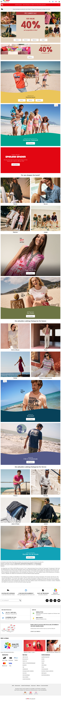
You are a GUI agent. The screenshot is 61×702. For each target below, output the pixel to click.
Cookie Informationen (26, 679)
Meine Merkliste (25, 677)
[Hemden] (45, 482)
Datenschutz (17, 685)
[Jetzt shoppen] (30, 125)
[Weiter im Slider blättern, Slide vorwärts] (58, 646)
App (23, 667)
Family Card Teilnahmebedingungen (29, 663)
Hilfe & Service (25, 657)
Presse (42, 667)
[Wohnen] (30, 52)
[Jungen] (45, 219)
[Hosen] (45, 337)
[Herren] (45, 191)
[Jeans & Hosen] (15, 511)
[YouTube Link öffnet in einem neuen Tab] (58, 600)
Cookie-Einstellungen (25, 685)
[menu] (1, 1)
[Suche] (10, 600)
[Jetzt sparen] (30, 444)
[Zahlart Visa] (10, 664)
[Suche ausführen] (20, 600)
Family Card (25, 661)
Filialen (42, 663)
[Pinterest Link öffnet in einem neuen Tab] (55, 600)
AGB (13, 685)
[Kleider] (15, 365)
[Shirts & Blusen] (15, 337)
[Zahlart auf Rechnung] (10, 659)
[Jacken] (45, 511)
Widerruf (38, 685)
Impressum (33, 685)
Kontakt (42, 659)
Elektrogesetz (43, 673)
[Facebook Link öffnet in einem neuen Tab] (47, 600)
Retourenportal (25, 659)
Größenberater (25, 669)
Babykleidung (30, 563)
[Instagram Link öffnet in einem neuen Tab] (51, 600)
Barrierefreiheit (44, 685)
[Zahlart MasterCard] (4, 664)
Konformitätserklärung (45, 675)
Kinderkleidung (38, 563)
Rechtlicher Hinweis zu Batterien (47, 671)
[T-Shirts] (15, 482)
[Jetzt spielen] (30, 160)
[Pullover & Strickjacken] (45, 365)
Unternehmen (43, 665)
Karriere (43, 661)
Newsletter (25, 665)
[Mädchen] (15, 219)
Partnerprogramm (44, 669)
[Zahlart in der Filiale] (4, 659)
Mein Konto (25, 673)
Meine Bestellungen (26, 675)
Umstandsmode (23, 563)
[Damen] (15, 191)
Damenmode (17, 563)
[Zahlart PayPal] (16, 659)
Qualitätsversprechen (45, 657)
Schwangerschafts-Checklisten (28, 671)
